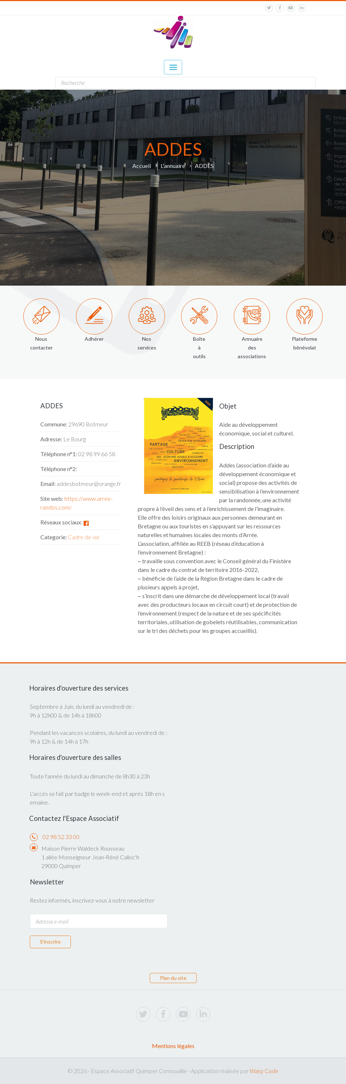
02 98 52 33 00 (61, 836)
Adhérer (94, 339)
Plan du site (173, 978)
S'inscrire (50, 941)
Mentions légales (173, 1045)
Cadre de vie (84, 536)
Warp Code (264, 1070)
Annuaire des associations (252, 347)
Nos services (146, 343)
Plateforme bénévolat (304, 343)
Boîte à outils (199, 347)
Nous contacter (41, 343)
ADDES (204, 165)
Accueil (141, 165)
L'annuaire (173, 165)
